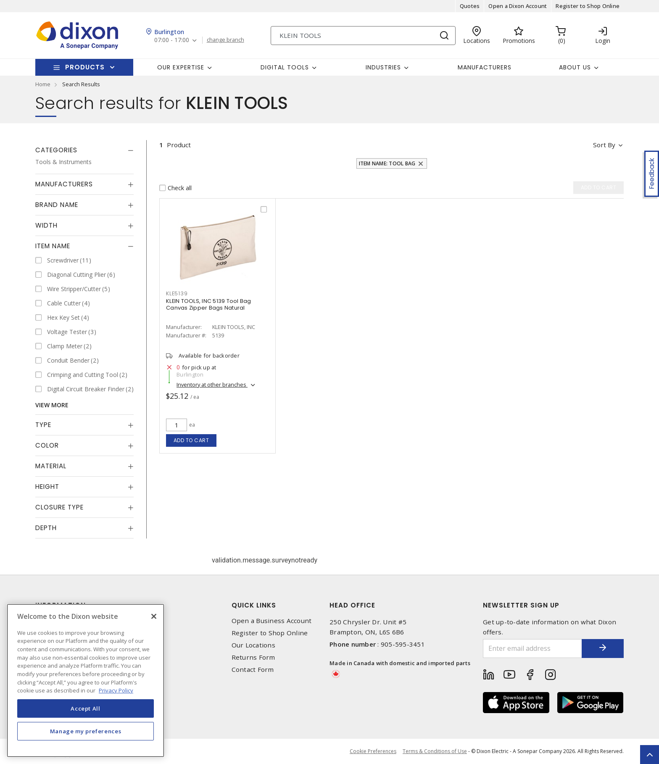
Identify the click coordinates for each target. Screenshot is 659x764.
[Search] (363, 35)
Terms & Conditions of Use (435, 751)
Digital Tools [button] (285, 67)
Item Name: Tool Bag (387, 163)
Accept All (85, 708)
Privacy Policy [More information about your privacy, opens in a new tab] (116, 690)
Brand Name (56, 204)
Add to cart (191, 440)
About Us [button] (575, 67)
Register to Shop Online (587, 6)
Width (46, 225)
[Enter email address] (532, 648)
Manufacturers (484, 67)
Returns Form (253, 657)
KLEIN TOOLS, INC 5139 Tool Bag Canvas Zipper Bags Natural (208, 304)
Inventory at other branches (212, 384)
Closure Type (59, 507)
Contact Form (253, 670)
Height (47, 486)
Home (42, 84)
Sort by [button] (604, 145)
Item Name (52, 245)
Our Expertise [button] (180, 67)
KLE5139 (176, 293)
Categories (56, 150)
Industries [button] (383, 67)
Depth (46, 527)
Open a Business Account (272, 621)
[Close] (154, 616)
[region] (85, 680)
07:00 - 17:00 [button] (171, 40)
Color (47, 445)
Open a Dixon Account (517, 6)
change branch (225, 40)
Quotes (470, 6)
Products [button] (85, 67)
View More (52, 405)
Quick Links (254, 605)
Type (43, 424)
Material (50, 466)
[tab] (84, 150)
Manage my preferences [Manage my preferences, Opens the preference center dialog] (85, 731)
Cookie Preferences (373, 751)
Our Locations (253, 645)
